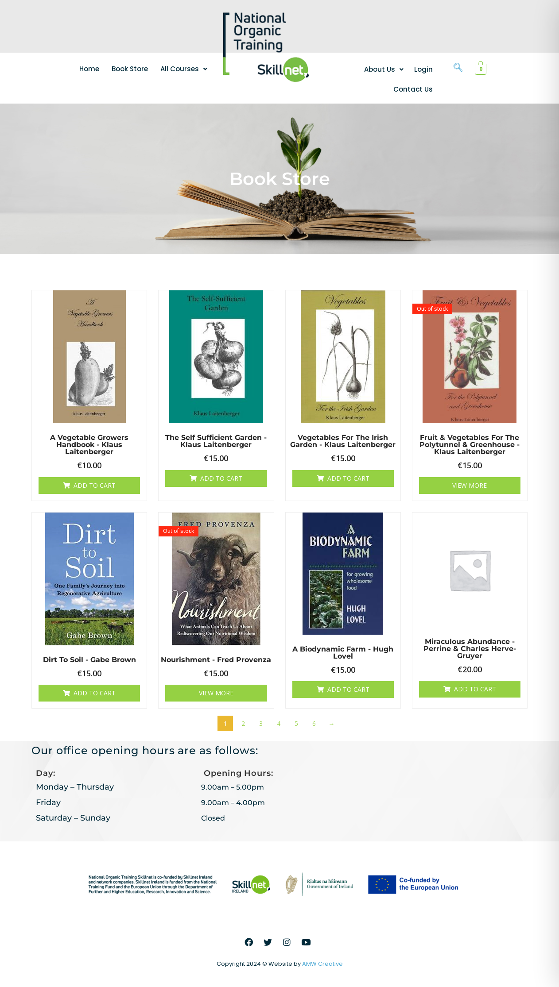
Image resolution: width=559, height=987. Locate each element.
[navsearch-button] (458, 68)
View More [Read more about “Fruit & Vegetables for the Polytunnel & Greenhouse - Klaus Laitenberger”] (469, 485)
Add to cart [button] (95, 485)
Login (423, 69)
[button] (184, 68)
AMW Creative (322, 964)
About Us (384, 69)
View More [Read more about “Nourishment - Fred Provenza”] (216, 693)
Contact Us (413, 89)
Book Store (130, 68)
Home (89, 68)
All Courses (183, 68)
